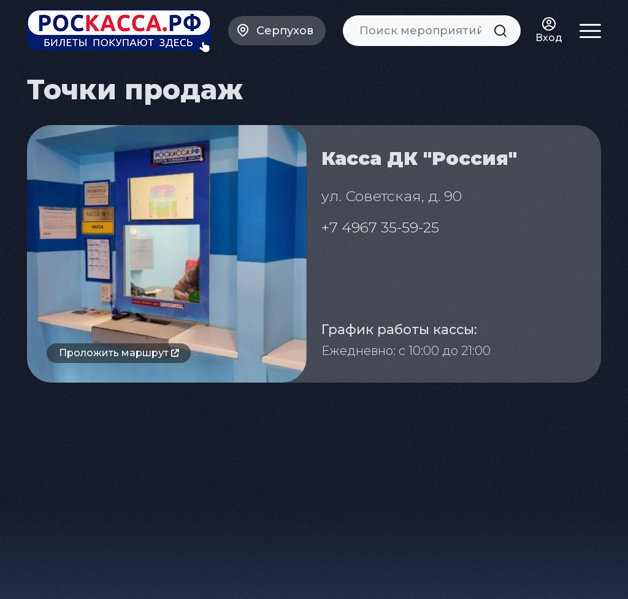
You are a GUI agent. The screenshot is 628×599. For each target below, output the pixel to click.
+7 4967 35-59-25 (380, 227)
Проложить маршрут (118, 353)
